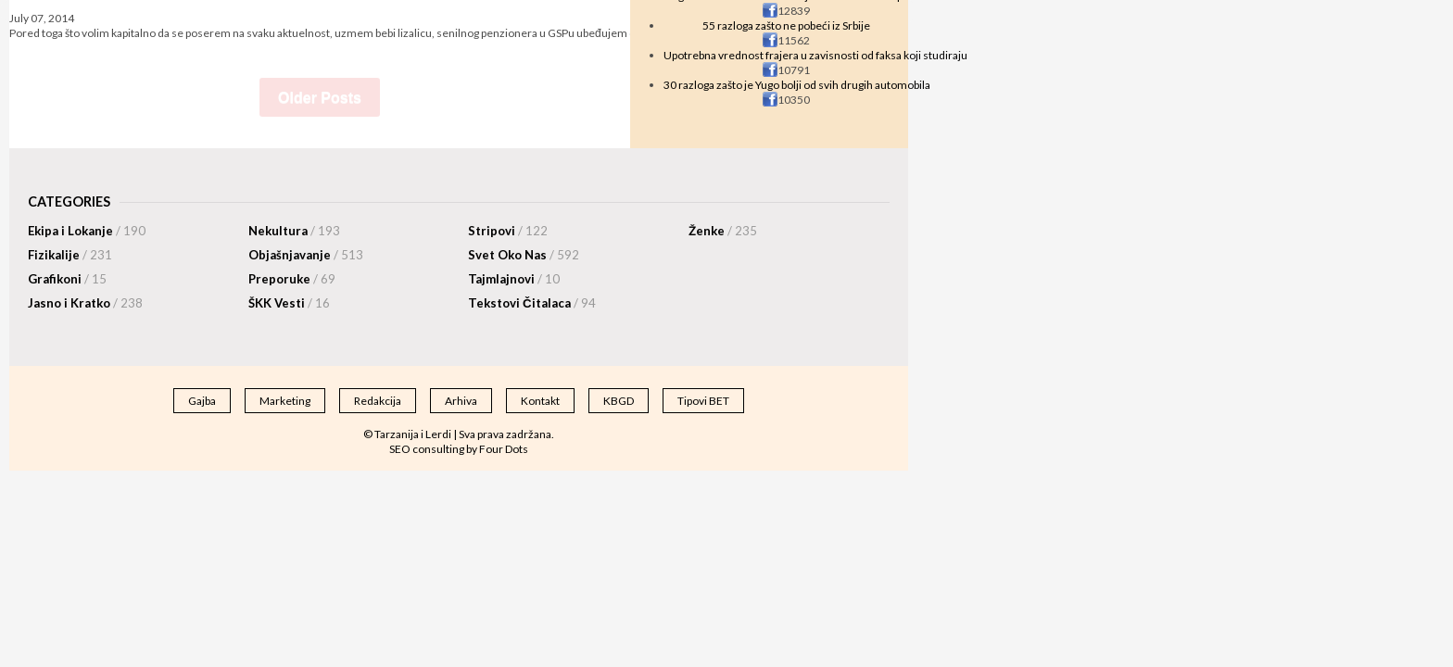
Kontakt (540, 401)
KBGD (618, 401)
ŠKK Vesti (289, 303)
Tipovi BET (703, 401)
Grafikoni (67, 278)
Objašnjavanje (305, 254)
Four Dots (503, 449)
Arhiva (461, 401)
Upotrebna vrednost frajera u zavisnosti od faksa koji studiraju (815, 55)
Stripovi (508, 230)
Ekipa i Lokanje (86, 230)
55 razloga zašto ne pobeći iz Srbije (786, 25)
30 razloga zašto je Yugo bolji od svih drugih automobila (796, 85)
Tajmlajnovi (514, 278)
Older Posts (319, 98)
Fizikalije (70, 254)
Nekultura (294, 230)
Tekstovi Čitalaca (532, 303)
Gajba (202, 401)
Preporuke (291, 278)
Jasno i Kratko (85, 303)
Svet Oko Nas (523, 254)
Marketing (284, 401)
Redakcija (377, 401)
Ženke (723, 230)
